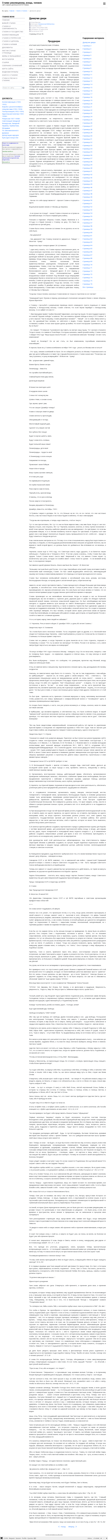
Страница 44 (87, 181)
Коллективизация (10, 35)
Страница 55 (87, 216)
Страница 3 (87, 49)
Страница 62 (87, 239)
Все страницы (88, 287)
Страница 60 (87, 232)
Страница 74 (87, 277)
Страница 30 (87, 136)
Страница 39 (87, 165)
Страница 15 (87, 87)
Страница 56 (87, 219)
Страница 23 (87, 113)
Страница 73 (87, 274)
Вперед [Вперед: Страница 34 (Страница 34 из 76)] (72, 1527)
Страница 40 (87, 168)
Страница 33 (87, 145)
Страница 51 (87, 203)
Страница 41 (87, 171)
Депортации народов (10, 135)
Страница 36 (87, 155)
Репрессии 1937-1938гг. (11, 119)
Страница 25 (87, 120)
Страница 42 (87, 174)
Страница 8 (87, 65)
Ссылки (5, 62)
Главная (5, 20)
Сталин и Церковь (10, 41)
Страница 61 (87, 236)
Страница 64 (87, 245)
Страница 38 (87, 162)
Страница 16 (87, 91)
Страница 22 (87, 110)
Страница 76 (87, 284)
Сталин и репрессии (11, 38)
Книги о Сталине (10, 75)
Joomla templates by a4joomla (54, 1534)
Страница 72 (87, 271)
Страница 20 (87, 104)
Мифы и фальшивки (11, 56)
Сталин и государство (12, 32)
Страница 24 (87, 116)
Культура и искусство (10, 138)
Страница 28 (87, 129)
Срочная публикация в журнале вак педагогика (11, 158)
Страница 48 (87, 194)
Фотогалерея (8, 59)
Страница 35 (87, 152)
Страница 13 (87, 81)
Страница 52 (87, 207)
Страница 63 (87, 242)
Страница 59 (87, 229)
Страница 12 (87, 78)
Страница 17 (87, 94)
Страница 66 (87, 252)
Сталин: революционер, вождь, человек (22, 2)
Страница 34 (87, 149)
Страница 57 (87, 223)
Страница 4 (87, 52)
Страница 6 (87, 58)
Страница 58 (87, 226)
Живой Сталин (9, 23)
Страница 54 (87, 213)
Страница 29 (87, 132)
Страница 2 (87, 46)
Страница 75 (87, 281)
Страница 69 (87, 261)
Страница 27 (87, 126)
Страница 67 (87, 255)
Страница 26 (87, 123)
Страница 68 (87, 258)
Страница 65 (87, 248)
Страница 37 (87, 158)
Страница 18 (87, 97)
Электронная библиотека (46, 24)
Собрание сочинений (12, 66)
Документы (7, 47)
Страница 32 (87, 142)
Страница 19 (87, 100)
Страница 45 (87, 184)
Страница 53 (87, 210)
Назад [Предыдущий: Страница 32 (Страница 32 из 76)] (62, 1527)
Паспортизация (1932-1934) (13, 111)
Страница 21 (87, 107)
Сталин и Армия (9, 44)
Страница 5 (87, 55)
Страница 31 (87, 139)
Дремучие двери (89, 42)
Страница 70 (87, 265)
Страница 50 (87, 200)
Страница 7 (87, 62)
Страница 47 (87, 190)
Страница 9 (87, 68)
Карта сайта (7, 69)
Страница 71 (87, 268)
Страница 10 (87, 71)
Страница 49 (87, 197)
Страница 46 (87, 187)
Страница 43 (87, 178)
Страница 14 (87, 84)
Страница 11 (87, 74)
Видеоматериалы (10, 72)
